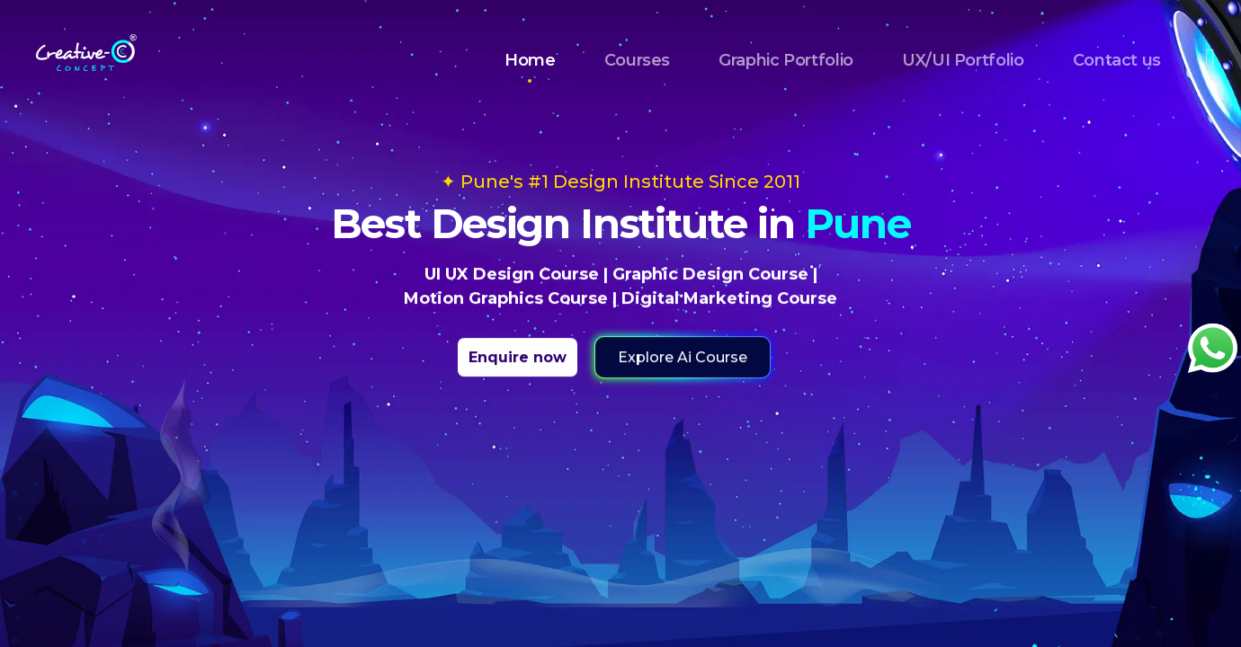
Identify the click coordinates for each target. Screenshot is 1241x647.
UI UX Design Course (511, 274)
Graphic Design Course (710, 274)
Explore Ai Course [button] (682, 357)
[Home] (86, 47)
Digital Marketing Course (729, 298)
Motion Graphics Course (506, 298)
